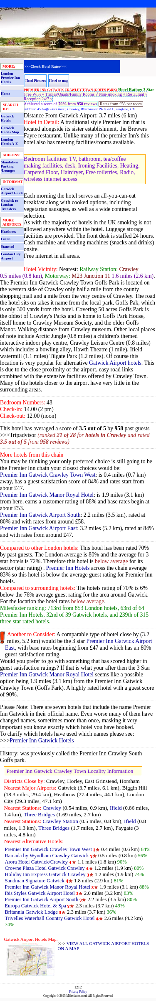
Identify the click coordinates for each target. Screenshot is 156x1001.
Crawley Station (60, 821)
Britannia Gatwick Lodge (31, 912)
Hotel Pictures (35, 81)
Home (5, 93)
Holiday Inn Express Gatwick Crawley (45, 874)
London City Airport (11, 256)
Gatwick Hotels (7, 118)
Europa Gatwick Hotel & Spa (35, 906)
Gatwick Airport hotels (115, 363)
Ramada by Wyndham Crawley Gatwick (47, 856)
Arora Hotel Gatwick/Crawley (36, 862)
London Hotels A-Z (9, 141)
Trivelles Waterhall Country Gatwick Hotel (49, 918)
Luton (5, 239)
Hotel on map (59, 81)
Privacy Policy (78, 991)
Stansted (7, 246)
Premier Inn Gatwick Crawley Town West (47, 475)
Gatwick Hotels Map (10, 130)
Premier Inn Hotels (67, 568)
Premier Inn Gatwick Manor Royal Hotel (47, 495)
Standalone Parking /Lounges (9, 166)
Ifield (116, 808)
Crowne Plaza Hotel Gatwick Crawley (44, 868)
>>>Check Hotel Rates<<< (45, 66)
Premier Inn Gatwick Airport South (40, 515)
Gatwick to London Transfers (9, 204)
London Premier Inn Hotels (10, 77)
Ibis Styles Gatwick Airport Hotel (39, 893)
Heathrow (8, 231)
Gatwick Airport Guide (12, 191)
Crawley (51, 808)
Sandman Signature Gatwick (35, 881)
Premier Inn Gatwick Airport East (38, 528)
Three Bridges (39, 814)
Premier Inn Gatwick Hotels (42, 740)
